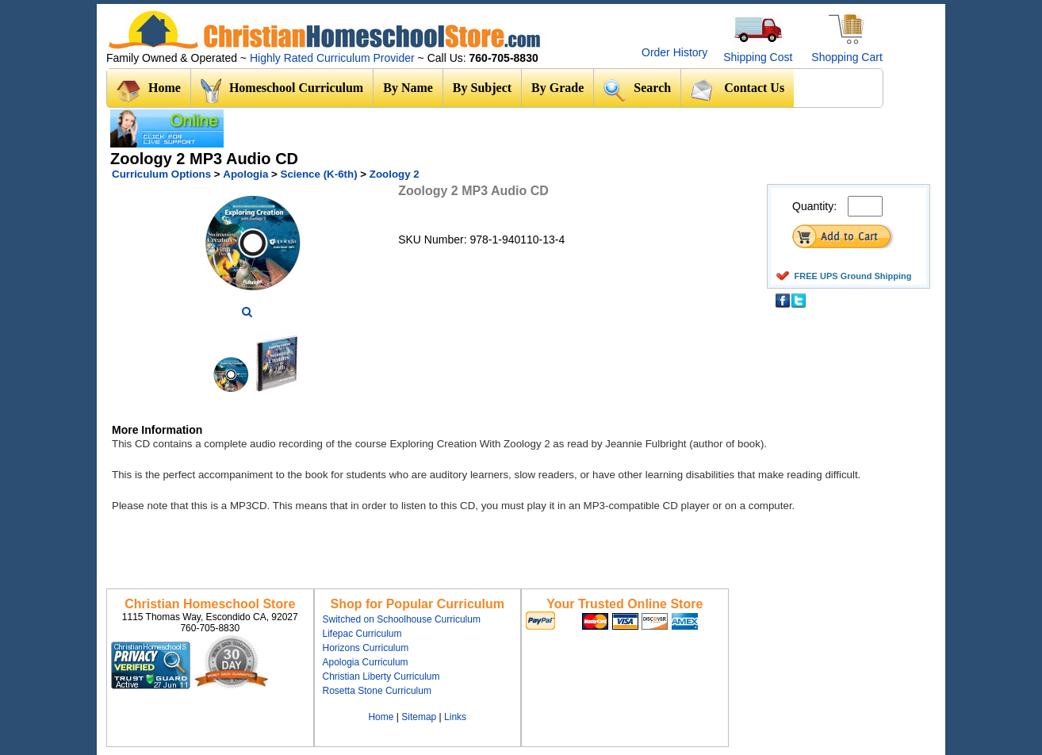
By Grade (557, 87)
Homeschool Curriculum (282, 91)
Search (637, 90)
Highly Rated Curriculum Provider (334, 58)
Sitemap (418, 716)
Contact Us (737, 90)
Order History (674, 52)
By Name (408, 87)
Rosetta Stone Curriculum (377, 690)
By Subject (482, 87)
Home (149, 91)
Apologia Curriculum (365, 662)
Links (455, 716)
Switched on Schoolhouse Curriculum (402, 619)
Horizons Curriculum (366, 647)
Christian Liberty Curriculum (381, 676)
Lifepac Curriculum (362, 633)
